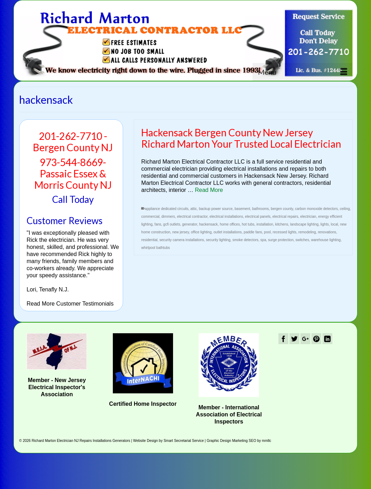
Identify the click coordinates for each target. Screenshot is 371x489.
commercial (150, 216)
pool (267, 232)
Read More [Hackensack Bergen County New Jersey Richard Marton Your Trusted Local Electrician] (209, 190)
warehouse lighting (325, 240)
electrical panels (258, 216)
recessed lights (285, 232)
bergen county (282, 209)
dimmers (168, 216)
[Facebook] (283, 338)
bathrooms (260, 209)
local (334, 224)
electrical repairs (285, 216)
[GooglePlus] (305, 338)
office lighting (201, 232)
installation (264, 224)
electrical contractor (192, 216)
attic (193, 209)
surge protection (281, 240)
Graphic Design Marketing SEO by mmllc (239, 441)
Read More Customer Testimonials (70, 304)
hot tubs (248, 224)
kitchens (281, 224)
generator (189, 224)
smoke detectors (245, 240)
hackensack (208, 224)
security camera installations (182, 240)
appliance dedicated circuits (166, 209)
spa (263, 240)
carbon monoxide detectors (316, 209)
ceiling (345, 209)
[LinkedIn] (327, 338)
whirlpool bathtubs (155, 248)
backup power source (216, 209)
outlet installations (228, 232)
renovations (327, 232)
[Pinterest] (316, 338)
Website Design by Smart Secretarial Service (168, 441)
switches (302, 240)
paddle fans (253, 232)
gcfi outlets (171, 224)
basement (242, 209)
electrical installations (226, 216)
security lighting (218, 240)
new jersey (180, 232)
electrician (308, 216)
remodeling (307, 232)
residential (149, 240)
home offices (230, 224)
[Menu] (303, 72)
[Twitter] (294, 338)
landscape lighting (304, 224)
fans (158, 224)
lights (325, 224)
